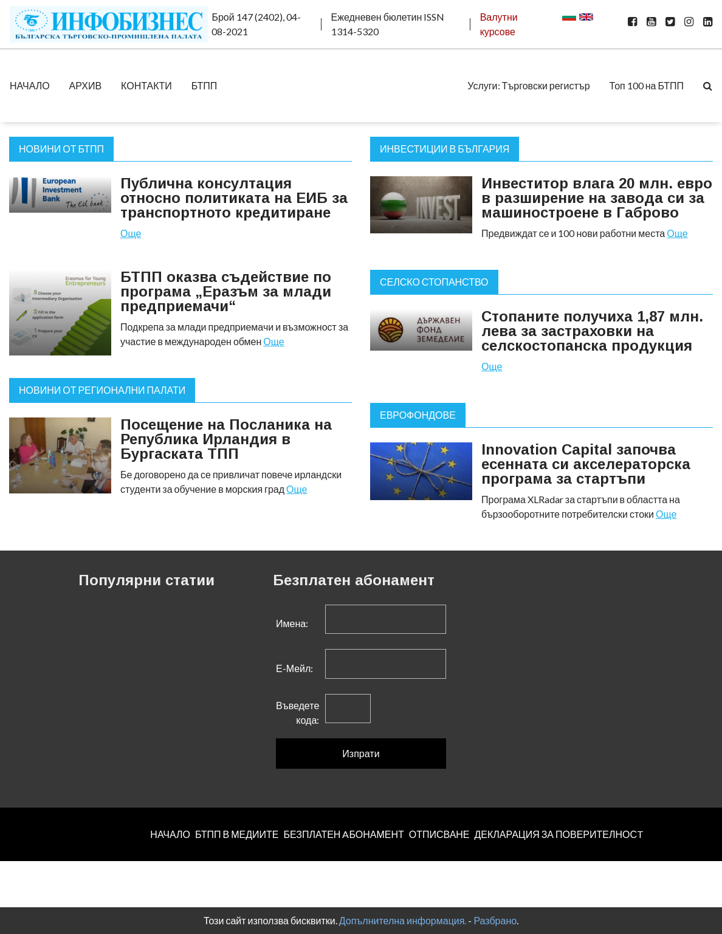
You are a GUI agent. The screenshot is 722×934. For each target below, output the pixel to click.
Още (130, 233)
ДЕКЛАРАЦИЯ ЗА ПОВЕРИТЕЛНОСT (559, 834)
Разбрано (495, 920)
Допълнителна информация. (403, 920)
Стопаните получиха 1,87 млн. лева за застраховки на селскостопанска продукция (592, 331)
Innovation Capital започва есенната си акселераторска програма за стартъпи (585, 464)
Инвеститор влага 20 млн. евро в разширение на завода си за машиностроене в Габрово (596, 198)
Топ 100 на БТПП (647, 85)
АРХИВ (85, 85)
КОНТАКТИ (146, 85)
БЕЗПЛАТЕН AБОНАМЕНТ (343, 834)
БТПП (204, 85)
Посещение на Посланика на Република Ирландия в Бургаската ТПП (226, 439)
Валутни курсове (499, 24)
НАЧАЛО (30, 85)
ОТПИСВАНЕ (439, 834)
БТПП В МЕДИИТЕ (237, 834)
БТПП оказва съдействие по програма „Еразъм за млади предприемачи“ (225, 291)
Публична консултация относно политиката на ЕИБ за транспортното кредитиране (234, 198)
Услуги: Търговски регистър (528, 85)
